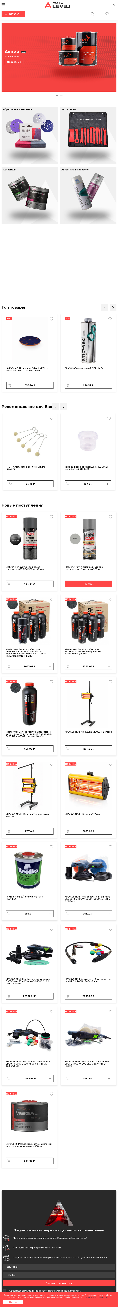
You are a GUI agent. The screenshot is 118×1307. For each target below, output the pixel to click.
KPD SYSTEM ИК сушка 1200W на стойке (88, 731)
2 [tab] (61, 95)
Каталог (12, 13)
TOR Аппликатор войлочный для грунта (26, 467)
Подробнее (14, 62)
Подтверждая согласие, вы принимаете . (44, 1291)
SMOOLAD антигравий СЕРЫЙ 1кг (85, 368)
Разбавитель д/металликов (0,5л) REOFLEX (25, 897)
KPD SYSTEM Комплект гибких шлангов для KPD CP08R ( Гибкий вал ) (88, 980)
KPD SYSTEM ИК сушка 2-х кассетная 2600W (27, 815)
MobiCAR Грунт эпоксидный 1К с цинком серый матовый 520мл (84, 568)
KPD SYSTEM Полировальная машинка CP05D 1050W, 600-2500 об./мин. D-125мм (87, 1063)
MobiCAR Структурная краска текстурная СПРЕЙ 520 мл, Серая (25, 568)
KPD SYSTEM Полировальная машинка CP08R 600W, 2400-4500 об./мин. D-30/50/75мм (28, 1063)
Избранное (107, 14)
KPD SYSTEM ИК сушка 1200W (82, 814)
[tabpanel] (59, 57)
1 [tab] (57, 95)
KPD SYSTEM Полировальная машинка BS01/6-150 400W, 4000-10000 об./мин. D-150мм (87, 898)
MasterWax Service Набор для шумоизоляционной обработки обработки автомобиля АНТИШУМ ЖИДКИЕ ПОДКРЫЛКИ (26, 652)
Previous (104, 307)
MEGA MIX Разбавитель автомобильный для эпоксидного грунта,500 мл (29, 1145)
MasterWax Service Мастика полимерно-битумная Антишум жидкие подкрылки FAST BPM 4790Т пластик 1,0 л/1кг (29, 734)
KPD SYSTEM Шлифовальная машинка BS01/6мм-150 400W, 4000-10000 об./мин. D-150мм (28, 981)
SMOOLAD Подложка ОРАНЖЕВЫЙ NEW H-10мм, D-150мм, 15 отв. (27, 369)
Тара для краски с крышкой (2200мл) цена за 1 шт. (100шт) (86, 467)
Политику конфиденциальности (64, 1291)
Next (113, 307)
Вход (114, 14)
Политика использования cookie (95, 1297)
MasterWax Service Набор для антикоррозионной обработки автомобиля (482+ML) (83, 651)
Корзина (100, 14)
